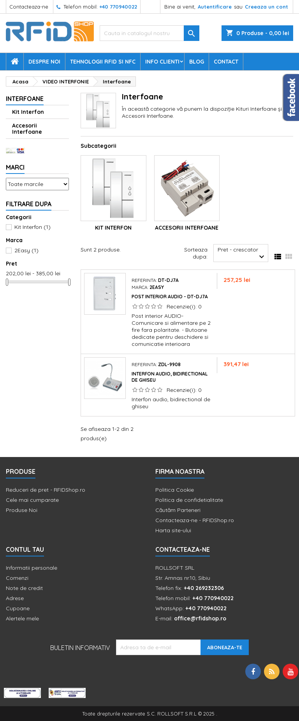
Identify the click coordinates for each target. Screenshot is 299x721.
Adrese (15, 598)
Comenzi (17, 577)
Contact (226, 61)
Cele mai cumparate (32, 499)
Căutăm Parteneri (178, 510)
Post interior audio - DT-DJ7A (170, 296)
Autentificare (215, 7)
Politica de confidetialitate (189, 499)
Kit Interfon (28, 111)
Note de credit (24, 588)
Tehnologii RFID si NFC (102, 61)
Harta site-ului (173, 530)
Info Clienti (162, 61)
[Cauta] (149, 33)
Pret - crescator (242, 254)
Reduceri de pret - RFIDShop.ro (45, 489)
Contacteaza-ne (28, 7)
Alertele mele (22, 618)
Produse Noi (21, 510)
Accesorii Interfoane (27, 128)
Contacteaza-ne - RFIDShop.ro (194, 520)
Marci (15, 167)
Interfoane (25, 99)
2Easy (26, 250)
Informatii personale (31, 567)
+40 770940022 (118, 7)
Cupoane (18, 608)
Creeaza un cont (266, 7)
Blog (196, 61)
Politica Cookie (174, 489)
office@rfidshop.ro (200, 618)
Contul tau (25, 549)
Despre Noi (44, 61)
